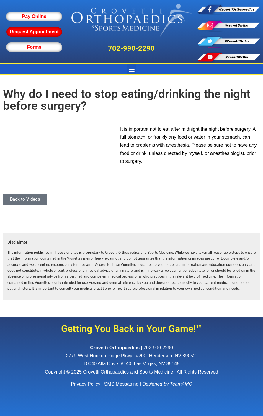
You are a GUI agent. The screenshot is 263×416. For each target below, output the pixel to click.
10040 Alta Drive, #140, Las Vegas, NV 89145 (132, 363)
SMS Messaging (121, 383)
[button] (131, 69)
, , (131, 355)
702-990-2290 (131, 48)
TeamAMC (181, 383)
